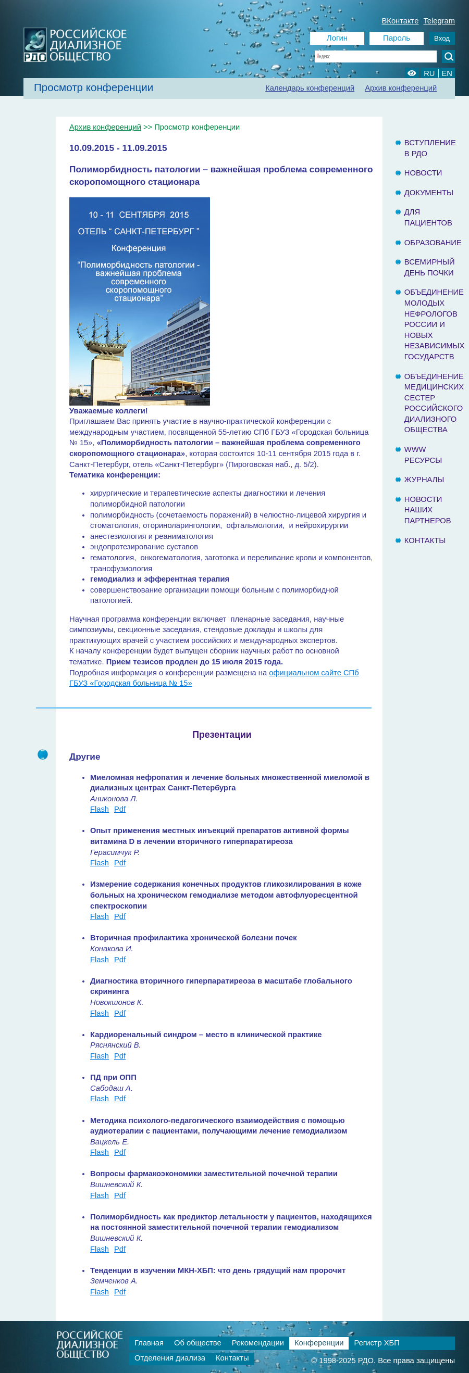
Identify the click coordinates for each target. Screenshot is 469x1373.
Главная (149, 1343)
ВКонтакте (400, 21)
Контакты (425, 540)
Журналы (424, 479)
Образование (433, 242)
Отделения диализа (169, 1358)
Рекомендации (258, 1343)
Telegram (439, 21)
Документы (428, 192)
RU (429, 73)
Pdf (120, 809)
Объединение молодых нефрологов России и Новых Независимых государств (434, 324)
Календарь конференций (309, 88)
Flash (99, 809)
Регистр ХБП (376, 1343)
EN (447, 73)
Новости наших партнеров (427, 510)
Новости (423, 173)
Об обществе (197, 1343)
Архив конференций (401, 88)
